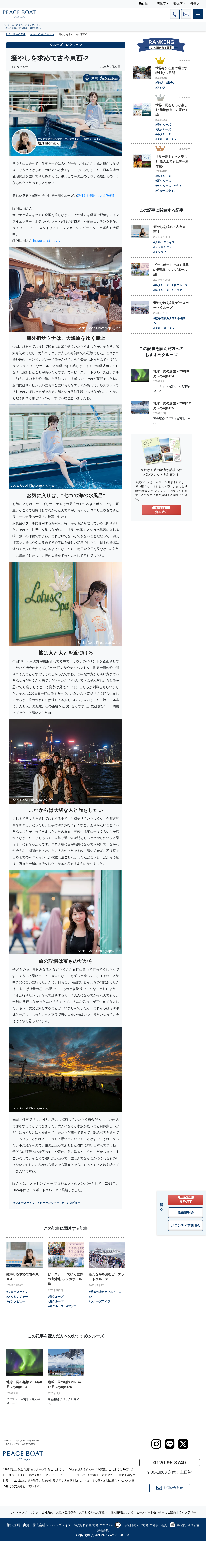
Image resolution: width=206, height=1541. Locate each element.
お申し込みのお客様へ (93, 1512)
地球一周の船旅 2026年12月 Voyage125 (64, 1384)
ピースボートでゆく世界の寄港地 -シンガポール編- (65, 1279)
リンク (34, 1512)
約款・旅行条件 (66, 1512)
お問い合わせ (169, 1488)
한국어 (195, 3)
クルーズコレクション (42, 34)
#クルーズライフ (24, 1202)
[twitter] (183, 1444)
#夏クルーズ (55, 1301)
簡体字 (161, 3)
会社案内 (47, 1512)
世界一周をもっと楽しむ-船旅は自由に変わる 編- (171, 109)
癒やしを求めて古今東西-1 (22, 1277)
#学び (159, 82)
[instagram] (156, 1444)
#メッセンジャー (48, 1202)
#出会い (171, 82)
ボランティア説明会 (185, 1225)
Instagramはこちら (46, 240)
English (144, 3)
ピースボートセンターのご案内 (156, 1512)
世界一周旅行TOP (15, 34)
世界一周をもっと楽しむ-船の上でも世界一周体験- (171, 161)
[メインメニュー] (198, 14)
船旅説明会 (186, 1212)
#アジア (71, 1306)
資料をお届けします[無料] (95, 195)
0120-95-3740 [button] (169, 1463)
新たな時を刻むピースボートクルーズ (106, 1277)
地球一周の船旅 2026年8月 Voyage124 (24, 1384)
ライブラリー (187, 1512)
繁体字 (178, 3)
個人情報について (122, 1512)
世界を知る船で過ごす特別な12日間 (171, 70)
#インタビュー (71, 1202)
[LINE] (169, 1444)
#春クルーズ (55, 1296)
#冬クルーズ (55, 1306)
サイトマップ (18, 1512)
